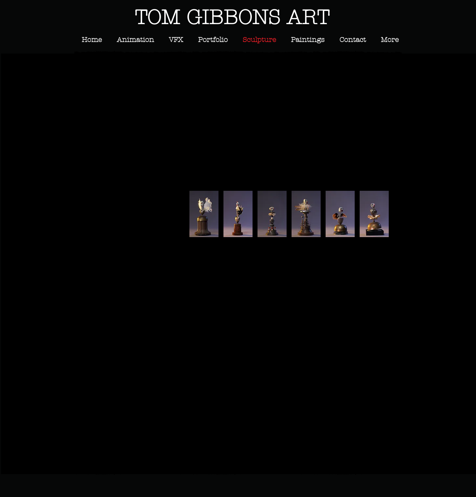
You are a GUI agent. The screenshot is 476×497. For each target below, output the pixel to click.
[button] (117, 87)
